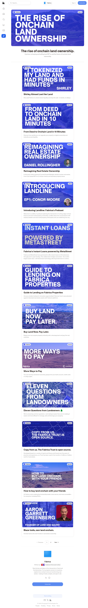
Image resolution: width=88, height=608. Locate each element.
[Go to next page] (56, 542)
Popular (38, 605)
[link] (47, 3)
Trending (43, 605)
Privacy (49, 605)
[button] (20, 3)
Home (58, 605)
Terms (53, 605)
